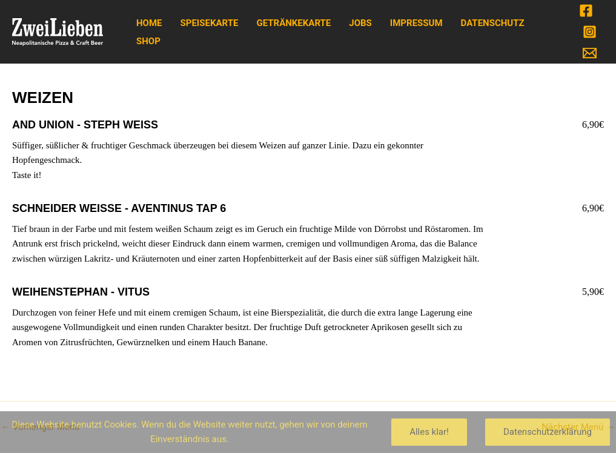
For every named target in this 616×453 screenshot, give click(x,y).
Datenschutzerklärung (547, 431)
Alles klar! (429, 431)
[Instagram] (589, 31)
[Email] (589, 53)
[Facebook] (586, 10)
